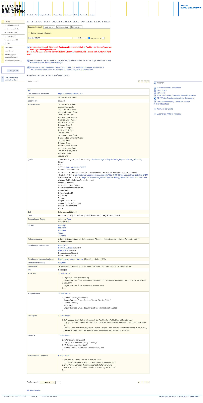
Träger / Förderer (45, 15)
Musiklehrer (62, 228)
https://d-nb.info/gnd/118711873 (70, 94)
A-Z (36, 15)
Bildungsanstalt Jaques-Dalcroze (70, 259)
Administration (34, 390)
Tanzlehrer (62, 236)
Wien (69, 219)
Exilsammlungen (62, 27)
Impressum (68, 15)
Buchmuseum (75, 27)
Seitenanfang (194, 396)
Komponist (62, 225)
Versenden (161, 93)
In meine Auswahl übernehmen (169, 88)
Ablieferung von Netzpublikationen (11, 56)
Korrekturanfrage (161, 104)
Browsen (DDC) (12, 32)
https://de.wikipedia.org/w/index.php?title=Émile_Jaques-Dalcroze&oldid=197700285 (114, 178)
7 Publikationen (64, 336)
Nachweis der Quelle (165, 109)
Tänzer (61, 233)
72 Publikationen (64, 293)
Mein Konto (84, 15)
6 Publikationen (64, 356)
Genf (68, 222)
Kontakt (30, 15)
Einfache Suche (13, 25)
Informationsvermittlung (13, 61)
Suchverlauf (11, 36)
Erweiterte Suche (13, 29)
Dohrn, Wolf (62, 245)
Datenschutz (58, 15)
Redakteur (62, 230)
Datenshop (8, 47)
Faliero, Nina (63, 250)
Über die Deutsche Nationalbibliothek (11, 79)
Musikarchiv (49, 27)
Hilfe (75, 15)
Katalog (7, 21)
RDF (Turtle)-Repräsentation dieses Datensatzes (175, 98)
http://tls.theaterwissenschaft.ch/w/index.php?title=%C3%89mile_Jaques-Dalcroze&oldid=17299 (111, 175)
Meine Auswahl (12, 40)
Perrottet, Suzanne (65, 248)
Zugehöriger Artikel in (169, 114)
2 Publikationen (64, 316)
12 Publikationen (64, 273)
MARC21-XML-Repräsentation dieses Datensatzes (176, 95)
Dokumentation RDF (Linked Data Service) (173, 101)
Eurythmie (62, 263)
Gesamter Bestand (35, 27)
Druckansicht (162, 90)
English (92, 15)
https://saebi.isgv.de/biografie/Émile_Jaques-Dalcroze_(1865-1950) (116, 160)
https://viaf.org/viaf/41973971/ (74, 167)
